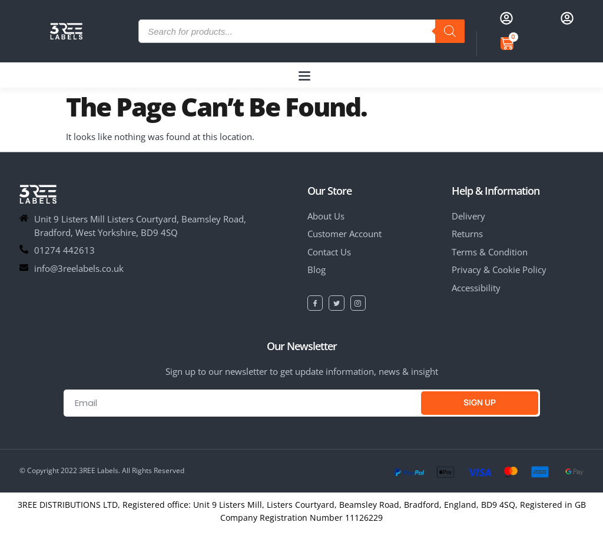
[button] (304, 75)
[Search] (450, 31)
